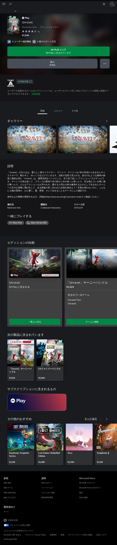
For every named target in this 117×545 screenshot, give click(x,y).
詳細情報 (36, 93)
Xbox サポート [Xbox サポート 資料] (46, 483)
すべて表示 (91, 418)
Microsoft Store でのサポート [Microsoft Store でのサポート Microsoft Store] (90, 488)
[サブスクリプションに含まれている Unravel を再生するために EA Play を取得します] (58, 51)
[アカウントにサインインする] (112, 4)
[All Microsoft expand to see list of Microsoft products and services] (3, 4)
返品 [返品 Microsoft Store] (81, 492)
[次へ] (107, 121)
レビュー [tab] (58, 110)
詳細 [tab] (42, 110)
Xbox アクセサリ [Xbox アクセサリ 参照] (10, 497)
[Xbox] (8, 10)
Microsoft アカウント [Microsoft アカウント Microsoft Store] (87, 483)
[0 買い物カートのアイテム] (104, 4)
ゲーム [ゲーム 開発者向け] (6, 511)
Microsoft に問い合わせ (12, 535)
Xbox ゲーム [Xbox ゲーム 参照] (8, 488)
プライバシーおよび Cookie (35, 535)
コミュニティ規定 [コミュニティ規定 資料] (48, 492)
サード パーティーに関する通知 (80, 535)
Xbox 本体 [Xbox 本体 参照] (7, 483)
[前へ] (101, 121)
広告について (101, 535)
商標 (62, 535)
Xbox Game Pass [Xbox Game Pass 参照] (10, 492)
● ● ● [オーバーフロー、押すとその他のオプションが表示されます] (104, 63)
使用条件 (53, 535)
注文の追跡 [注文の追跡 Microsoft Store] (83, 497)
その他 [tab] (74, 110)
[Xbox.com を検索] (10, 4)
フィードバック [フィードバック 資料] (47, 488)
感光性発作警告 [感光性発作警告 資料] (47, 497)
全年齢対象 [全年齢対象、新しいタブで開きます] (25, 81)
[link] (20, 360)
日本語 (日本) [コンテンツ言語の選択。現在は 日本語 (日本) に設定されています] (13, 520)
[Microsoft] (58, 2)
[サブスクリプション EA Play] (36, 402)
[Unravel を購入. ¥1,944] (52, 63)
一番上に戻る (34, 321)
